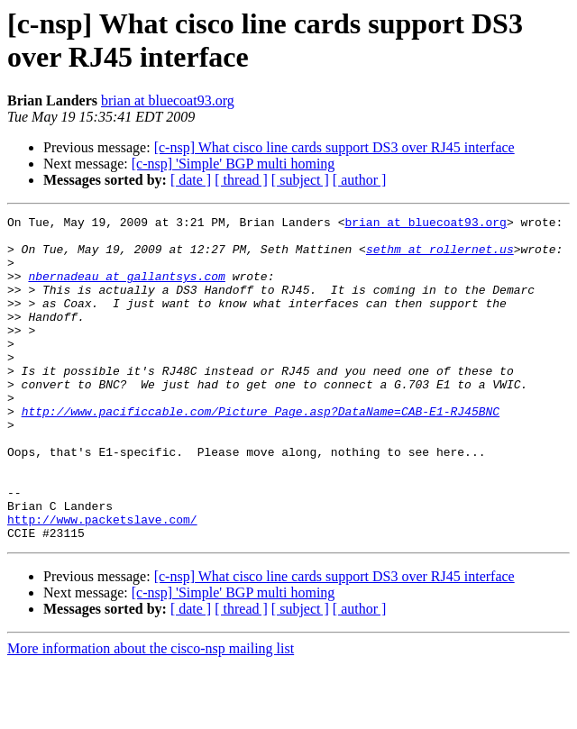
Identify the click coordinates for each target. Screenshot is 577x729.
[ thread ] (241, 179)
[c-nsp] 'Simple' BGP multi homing (233, 163)
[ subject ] (300, 179)
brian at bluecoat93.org (167, 100)
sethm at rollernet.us (440, 257)
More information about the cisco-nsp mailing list (150, 713)
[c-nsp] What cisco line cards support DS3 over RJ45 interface (334, 147)
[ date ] (190, 179)
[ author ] (360, 179)
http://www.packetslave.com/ (102, 581)
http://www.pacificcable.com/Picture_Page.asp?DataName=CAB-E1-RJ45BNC (260, 451)
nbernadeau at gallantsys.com (126, 289)
